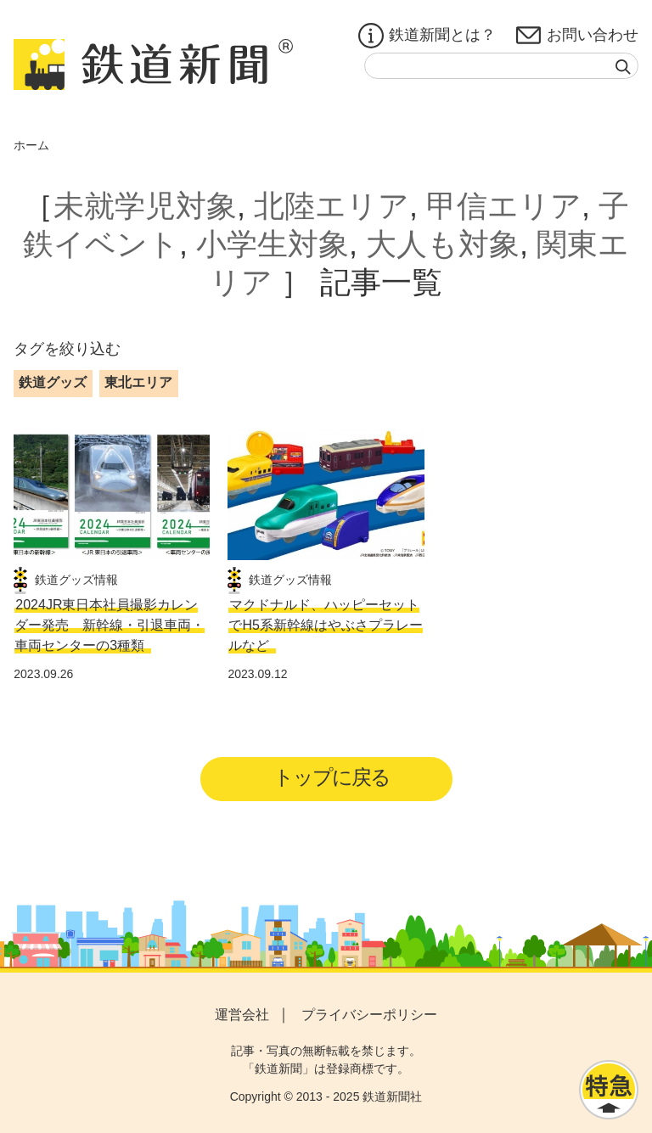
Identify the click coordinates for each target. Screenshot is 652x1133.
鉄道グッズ (53, 382)
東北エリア (138, 382)
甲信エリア (504, 205)
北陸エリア (331, 205)
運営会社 (242, 1014)
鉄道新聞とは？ (427, 35)
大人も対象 (443, 244)
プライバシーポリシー (369, 1014)
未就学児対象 (145, 205)
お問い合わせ (577, 35)
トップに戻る (331, 777)
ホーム (31, 145)
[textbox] (501, 66)
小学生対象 (272, 244)
